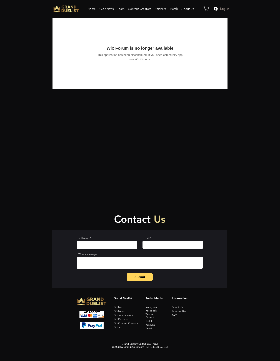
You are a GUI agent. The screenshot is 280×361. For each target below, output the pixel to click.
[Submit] (140, 277)
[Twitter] (158, 315)
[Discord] (158, 318)
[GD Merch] (127, 307)
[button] (206, 8)
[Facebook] (158, 311)
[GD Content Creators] (127, 323)
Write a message (87, 254)
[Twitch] (158, 329)
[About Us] (185, 307)
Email (146, 238)
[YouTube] (158, 325)
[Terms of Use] (185, 311)
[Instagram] (158, 307)
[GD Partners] (127, 319)
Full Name (83, 238)
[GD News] (127, 311)
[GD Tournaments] (127, 315)
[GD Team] (127, 327)
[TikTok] (158, 321)
